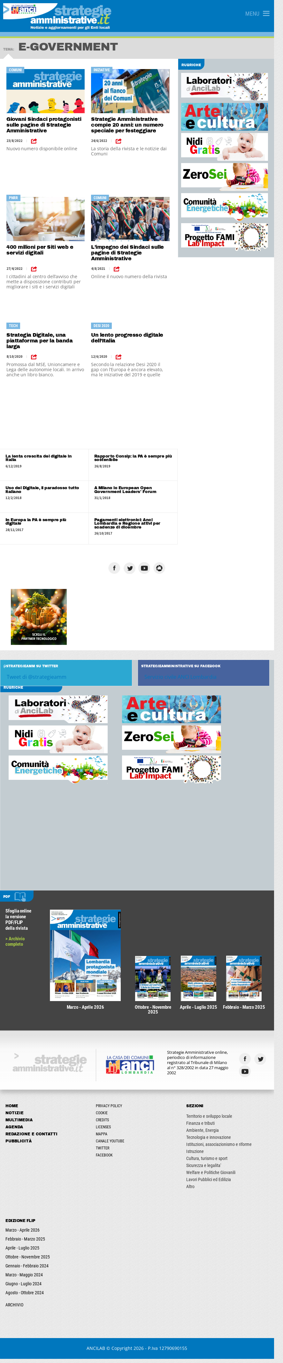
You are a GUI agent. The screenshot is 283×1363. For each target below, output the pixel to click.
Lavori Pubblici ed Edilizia (214, 1183)
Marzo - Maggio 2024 (24, 1278)
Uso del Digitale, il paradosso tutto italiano (42, 490)
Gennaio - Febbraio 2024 (27, 1270)
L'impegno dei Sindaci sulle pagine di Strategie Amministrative (130, 252)
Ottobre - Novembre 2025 (28, 1261)
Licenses (106, 1131)
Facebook (107, 1159)
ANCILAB (100, 1352)
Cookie (105, 1117)
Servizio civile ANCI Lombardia (185, 677)
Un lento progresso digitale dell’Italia (130, 337)
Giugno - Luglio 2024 (24, 1287)
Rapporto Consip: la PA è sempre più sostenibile (136, 458)
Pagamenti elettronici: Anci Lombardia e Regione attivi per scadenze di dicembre (130, 524)
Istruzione (201, 1155)
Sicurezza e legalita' (209, 1169)
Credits (105, 1124)
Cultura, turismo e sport (212, 1162)
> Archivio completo (15, 942)
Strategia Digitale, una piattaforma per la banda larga (39, 340)
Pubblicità (19, 1145)
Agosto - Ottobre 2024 (25, 1296)
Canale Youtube (113, 1145)
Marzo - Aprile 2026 (23, 1234)
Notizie (15, 1117)
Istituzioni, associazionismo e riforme (225, 1148)
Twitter (105, 1152)
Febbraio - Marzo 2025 (25, 1243)
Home (12, 1110)
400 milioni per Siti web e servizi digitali (39, 249)
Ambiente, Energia (208, 1134)
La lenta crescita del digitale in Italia (44, 456)
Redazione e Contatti (32, 1138)
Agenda (14, 1131)
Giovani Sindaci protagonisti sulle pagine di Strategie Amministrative (43, 124)
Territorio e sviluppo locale (215, 1120)
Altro (196, 1190)
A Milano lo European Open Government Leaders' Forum (128, 490)
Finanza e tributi (206, 1127)
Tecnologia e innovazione (214, 1141)
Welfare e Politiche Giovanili (216, 1176)
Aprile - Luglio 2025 (23, 1252)
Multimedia (19, 1124)
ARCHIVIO (15, 1309)
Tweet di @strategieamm (36, 677)
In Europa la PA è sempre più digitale (44, 520)
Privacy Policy (112, 1110)
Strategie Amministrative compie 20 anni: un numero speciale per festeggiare (130, 124)
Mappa (105, 1138)
